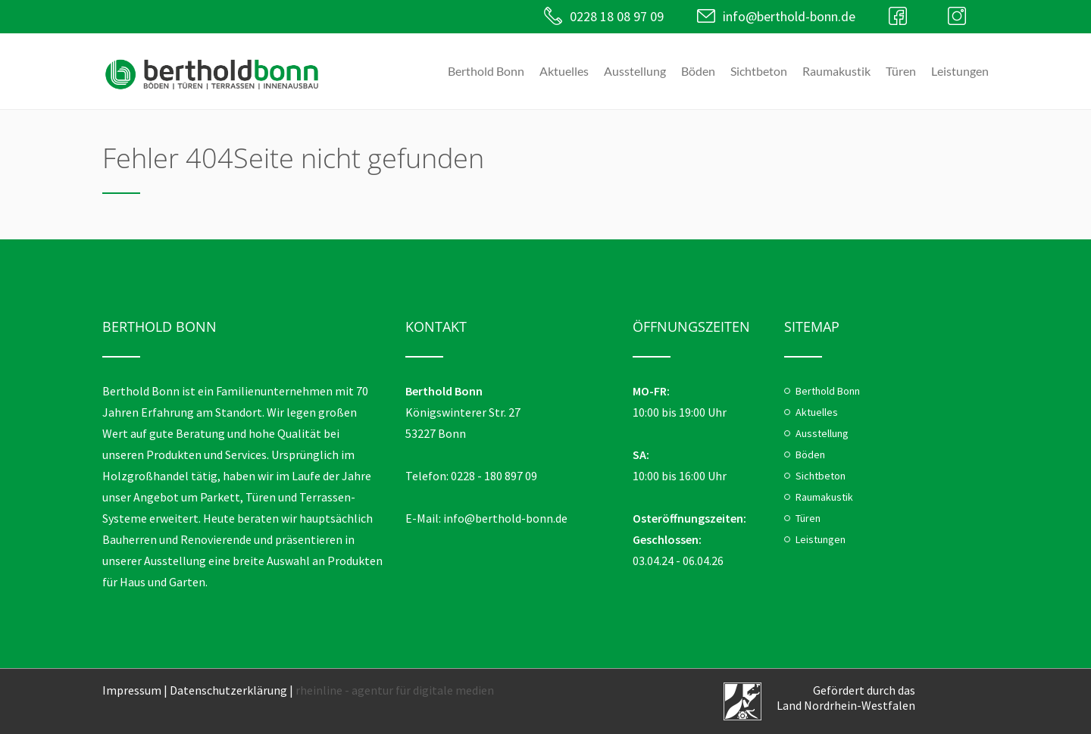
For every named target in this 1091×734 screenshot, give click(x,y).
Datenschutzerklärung (228, 690)
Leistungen (960, 71)
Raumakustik (836, 71)
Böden (698, 71)
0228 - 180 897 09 (494, 475)
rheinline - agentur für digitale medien (394, 690)
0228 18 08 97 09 (617, 16)
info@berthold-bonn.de (789, 16)
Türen (901, 71)
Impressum (131, 690)
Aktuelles (564, 71)
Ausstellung (635, 71)
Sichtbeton (758, 71)
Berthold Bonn (486, 71)
